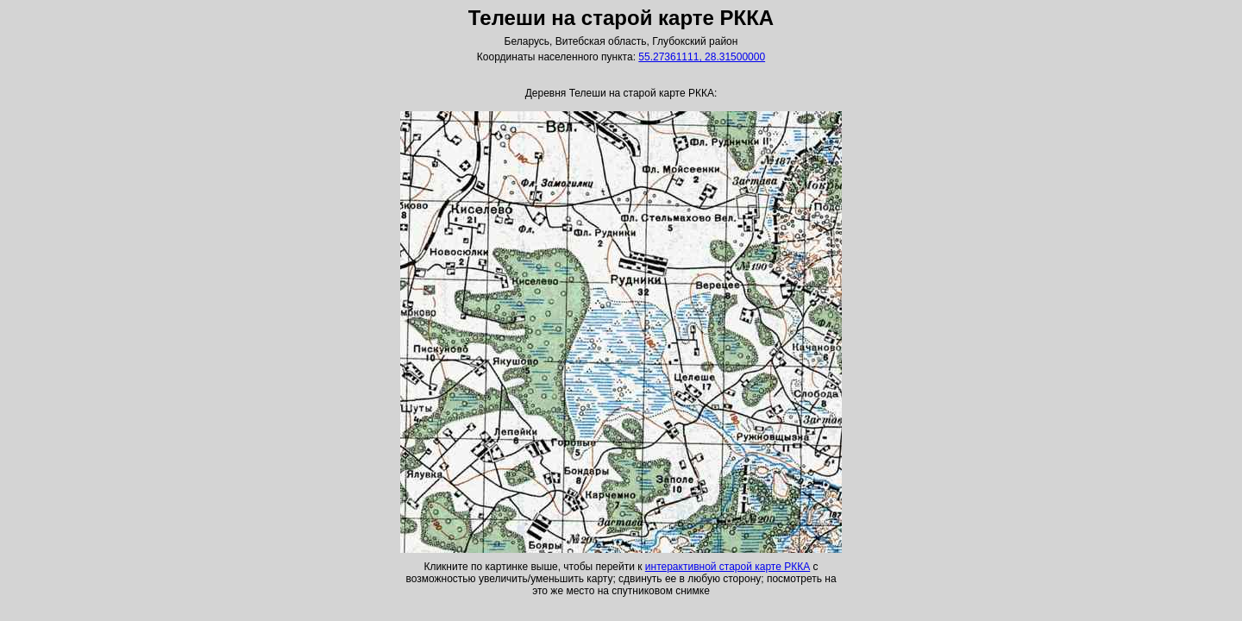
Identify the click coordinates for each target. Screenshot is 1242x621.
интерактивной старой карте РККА (727, 567)
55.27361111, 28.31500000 (701, 57)
